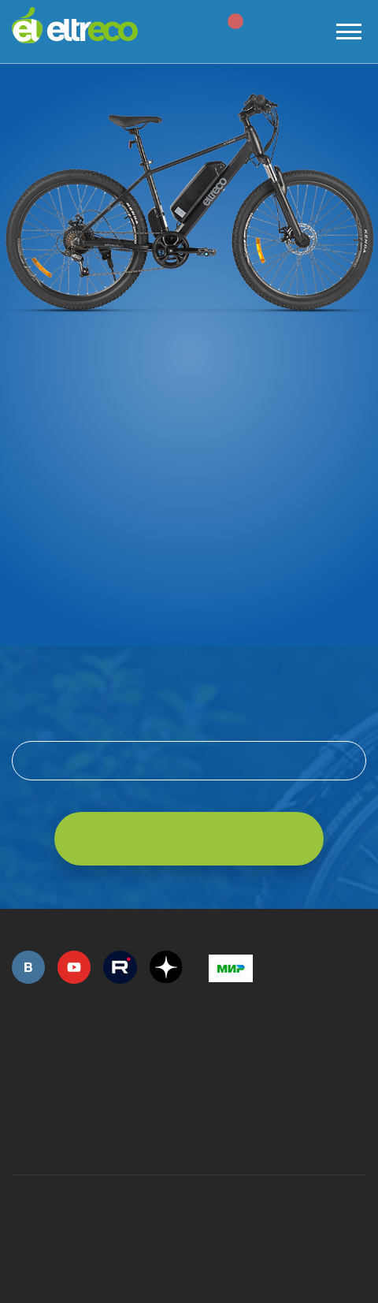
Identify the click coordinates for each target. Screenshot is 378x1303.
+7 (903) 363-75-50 (217, 1133)
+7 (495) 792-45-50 (20, 1060)
